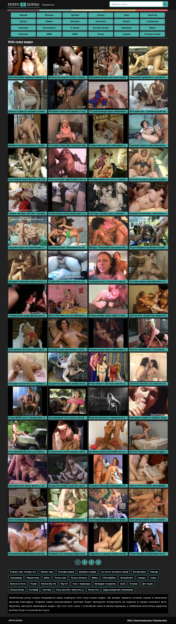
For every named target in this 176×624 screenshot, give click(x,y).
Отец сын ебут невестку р (70, 589)
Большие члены (152, 34)
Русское (100, 15)
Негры (101, 34)
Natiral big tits (48, 583)
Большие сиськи (101, 28)
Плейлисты (48, 4)
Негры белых (17, 589)
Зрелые (23, 21)
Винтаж (23, 15)
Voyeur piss (60, 577)
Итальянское (49, 28)
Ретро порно (23, 5)
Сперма (126, 34)
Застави (47, 589)
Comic (153, 577)
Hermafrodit (126, 577)
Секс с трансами (81, 583)
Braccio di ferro (18, 583)
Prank (33, 583)
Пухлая (133, 583)
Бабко (47, 577)
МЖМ (49, 34)
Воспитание (139, 571)
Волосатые (101, 21)
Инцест (126, 21)
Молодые (75, 21)
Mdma (95, 577)
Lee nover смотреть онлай (115, 571)
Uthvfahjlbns (109, 577)
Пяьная (154, 571)
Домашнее (126, 28)
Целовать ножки (87, 571)
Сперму (141, 577)
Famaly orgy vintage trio (23, 571)
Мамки (49, 21)
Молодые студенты (105, 583)
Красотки (152, 15)
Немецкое (23, 28)
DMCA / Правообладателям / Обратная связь (147, 620)
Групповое (23, 34)
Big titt (64, 583)
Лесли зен (93, 589)
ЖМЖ (75, 34)
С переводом (152, 21)
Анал (126, 15)
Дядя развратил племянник (118, 589)
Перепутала (33, 577)
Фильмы (49, 15)
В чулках (75, 28)
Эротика (75, 15)
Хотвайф (33, 589)
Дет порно (147, 583)
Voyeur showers (79, 577)
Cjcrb (122, 583)
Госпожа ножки (66, 571)
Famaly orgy (46, 571)
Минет (152, 28)
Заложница (16, 577)
